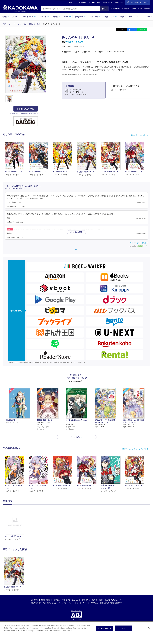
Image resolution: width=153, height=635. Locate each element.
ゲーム (131, 17)
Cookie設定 (94, 598)
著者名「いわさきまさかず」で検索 (135, 444)
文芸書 (5, 17)
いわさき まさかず (74, 42)
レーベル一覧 (95, 3)
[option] (15, 519)
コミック (44, 17)
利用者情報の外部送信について (111, 598)
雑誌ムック (111, 17)
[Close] (149, 628)
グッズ (139, 17)
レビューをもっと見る (138, 243)
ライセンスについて (73, 595)
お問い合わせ (52, 598)
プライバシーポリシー (67, 598)
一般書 (56, 17)
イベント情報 (144, 9)
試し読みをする (25, 109)
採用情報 (49, 595)
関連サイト (108, 3)
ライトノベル (29, 17)
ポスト (122, 29)
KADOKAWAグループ (113, 595)
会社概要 (33, 595)
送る (143, 29)
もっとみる (75, 432)
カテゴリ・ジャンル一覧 (78, 3)
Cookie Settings (104, 628)
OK (123, 628)
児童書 (67, 17)
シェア (133, 29)
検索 (104, 9)
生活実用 (95, 17)
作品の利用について (37, 598)
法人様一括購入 (97, 595)
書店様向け (86, 595)
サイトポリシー (82, 598)
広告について (59, 595)
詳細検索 (115, 9)
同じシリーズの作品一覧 (139, 135)
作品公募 (119, 3)
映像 (123, 17)
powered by (139, 246)
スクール (148, 17)
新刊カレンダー (129, 9)
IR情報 (41, 595)
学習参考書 (80, 17)
